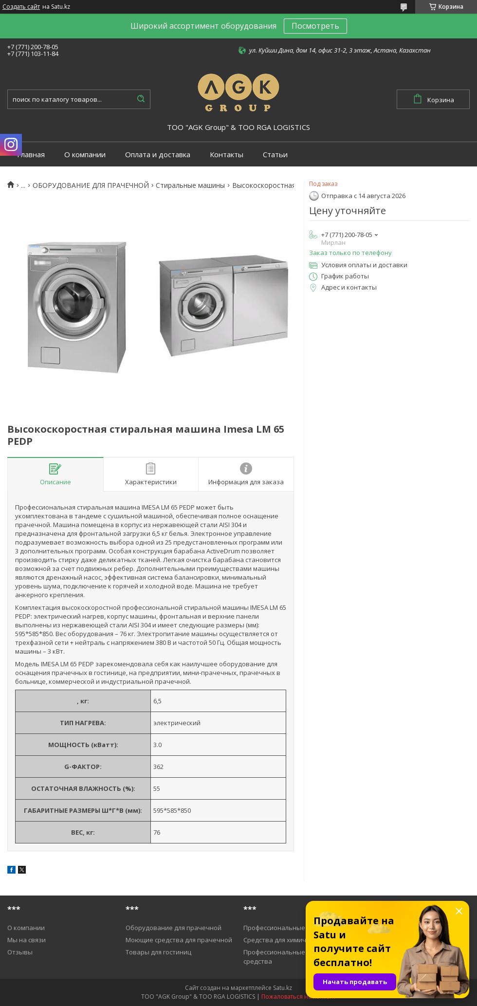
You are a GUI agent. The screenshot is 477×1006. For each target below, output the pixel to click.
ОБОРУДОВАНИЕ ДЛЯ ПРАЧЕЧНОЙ (91, 185)
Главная (31, 154)
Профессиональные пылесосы (290, 927)
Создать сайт (21, 6)
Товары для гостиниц (158, 952)
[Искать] (140, 99)
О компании (85, 154)
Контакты (226, 154)
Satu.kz (282, 988)
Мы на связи (26, 939)
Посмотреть (315, 25)
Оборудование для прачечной (173, 927)
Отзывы (20, 952)
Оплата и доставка (157, 154)
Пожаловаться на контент (298, 996)
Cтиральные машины (190, 185)
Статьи (275, 154)
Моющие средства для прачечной (179, 939)
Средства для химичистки (283, 939)
